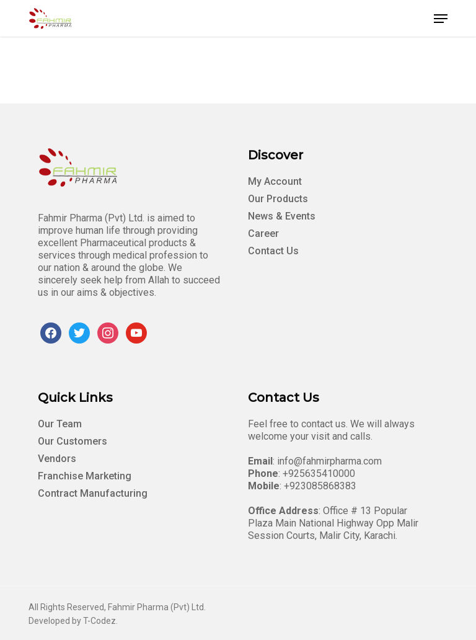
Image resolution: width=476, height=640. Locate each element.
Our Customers (72, 441)
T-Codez (99, 621)
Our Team (60, 424)
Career (263, 233)
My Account (275, 181)
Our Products (278, 199)
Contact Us (273, 251)
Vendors (57, 458)
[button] (440, 18)
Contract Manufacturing (93, 493)
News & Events (281, 216)
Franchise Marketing (84, 476)
